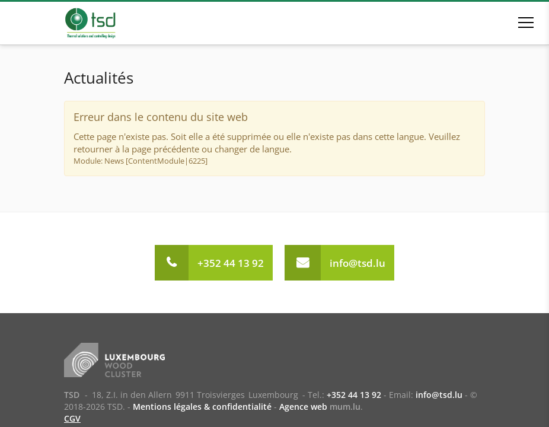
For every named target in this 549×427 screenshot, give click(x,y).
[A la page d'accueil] (107, 23)
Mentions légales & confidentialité (202, 406)
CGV (72, 418)
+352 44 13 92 (230, 263)
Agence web (303, 406)
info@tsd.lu (357, 263)
